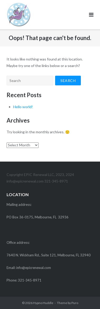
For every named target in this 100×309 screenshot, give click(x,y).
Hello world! (23, 106)
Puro (74, 303)
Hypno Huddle (43, 303)
